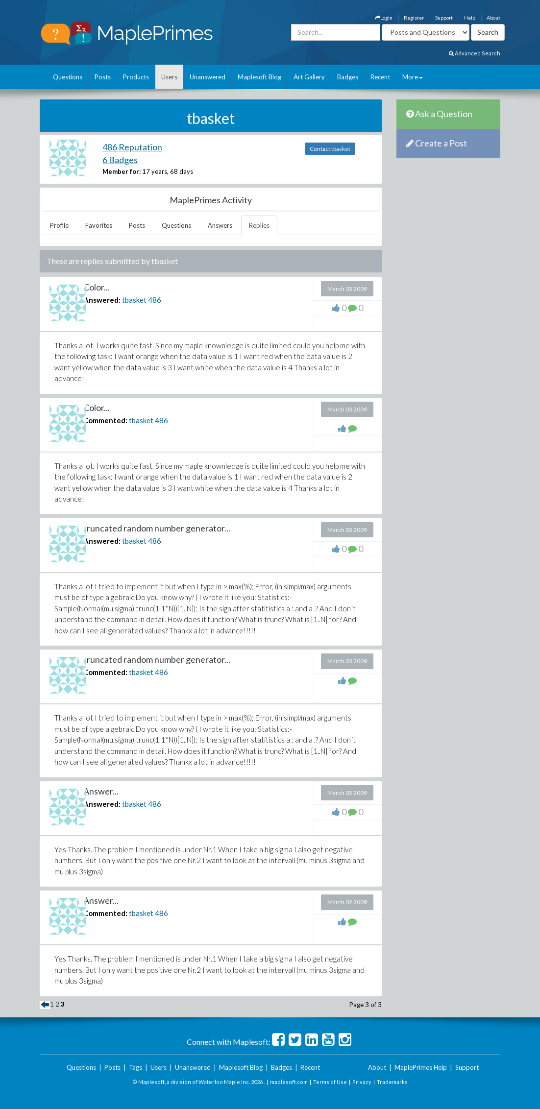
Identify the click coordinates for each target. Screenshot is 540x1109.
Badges (347, 77)
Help (469, 18)
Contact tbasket (330, 148)
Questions (67, 77)
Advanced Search (474, 53)
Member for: (121, 171)
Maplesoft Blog (259, 77)
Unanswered (207, 77)
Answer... (101, 791)
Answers (220, 225)
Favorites (98, 225)
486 (154, 299)
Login (384, 18)
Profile (59, 225)
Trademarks (392, 1082)
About (493, 18)
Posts (103, 77)
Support (444, 18)
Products (136, 77)
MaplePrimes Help (420, 1067)
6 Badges (120, 159)
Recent (380, 77)
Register (414, 18)
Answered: (102, 299)
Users (169, 77)
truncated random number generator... (156, 528)
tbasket (134, 299)
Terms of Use (330, 1082)
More (412, 77)
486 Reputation (132, 147)
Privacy (361, 1082)
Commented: (105, 420)
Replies (259, 225)
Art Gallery (309, 77)
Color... (96, 287)
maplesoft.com (289, 1082)
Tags (135, 1067)
